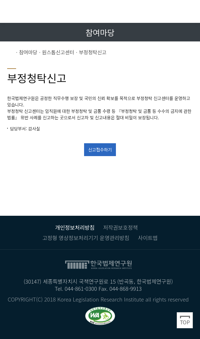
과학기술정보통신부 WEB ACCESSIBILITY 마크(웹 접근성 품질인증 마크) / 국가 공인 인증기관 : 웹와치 (100, 315)
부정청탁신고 (92, 52)
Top (185, 320)
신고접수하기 (100, 149)
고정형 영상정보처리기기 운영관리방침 (85, 237)
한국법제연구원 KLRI (53, 11)
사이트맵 (147, 237)
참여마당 (28, 52)
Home (10, 52)
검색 (172, 11)
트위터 (188, 32)
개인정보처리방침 (74, 227)
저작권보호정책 (120, 227)
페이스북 (175, 32)
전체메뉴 (188, 11)
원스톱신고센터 (58, 52)
